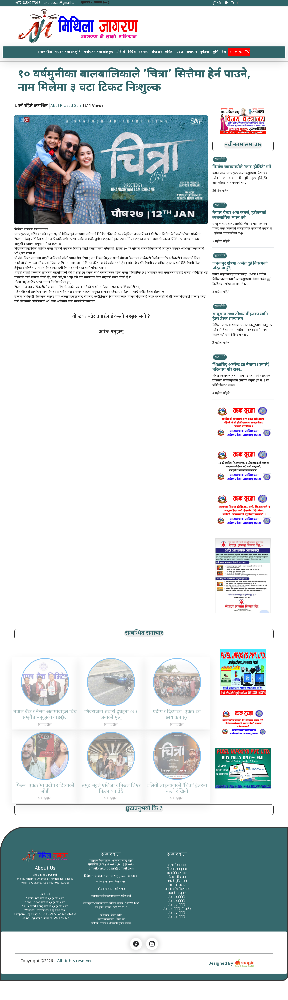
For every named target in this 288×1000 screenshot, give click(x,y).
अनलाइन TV (239, 52)
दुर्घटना (204, 52)
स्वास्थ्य (143, 52)
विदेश (132, 52)
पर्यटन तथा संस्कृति (68, 52)
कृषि (215, 52)
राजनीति (46, 52)
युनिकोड (217, 3)
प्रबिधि (120, 52)
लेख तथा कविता (162, 52)
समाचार (191, 52)
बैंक (224, 52)
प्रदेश (180, 52)
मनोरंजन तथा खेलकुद (98, 52)
